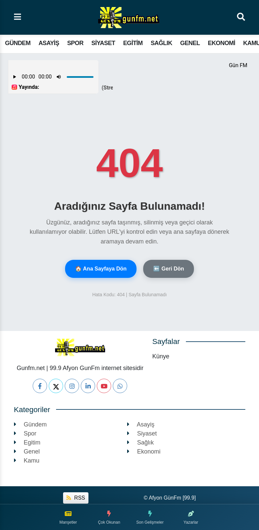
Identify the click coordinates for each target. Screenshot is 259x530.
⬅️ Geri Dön (168, 269)
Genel (190, 43)
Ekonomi (221, 43)
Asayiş (48, 43)
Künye (160, 356)
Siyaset (103, 43)
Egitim (133, 43)
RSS (75, 498)
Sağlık (161, 43)
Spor (75, 43)
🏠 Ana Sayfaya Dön (101, 269)
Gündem (17, 43)
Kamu (27, 460)
